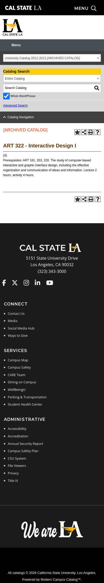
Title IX (13, 480)
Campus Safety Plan (23, 451)
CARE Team (16, 374)
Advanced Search (15, 105)
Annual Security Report (25, 443)
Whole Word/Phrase (22, 96)
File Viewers (17, 465)
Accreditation (18, 436)
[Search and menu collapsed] (89, 8)
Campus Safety (19, 367)
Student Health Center (25, 404)
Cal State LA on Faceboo (4, 283)
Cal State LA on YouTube (49, 283)
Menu (16, 45)
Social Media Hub (21, 328)
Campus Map (18, 360)
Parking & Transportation (27, 397)
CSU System (17, 458)
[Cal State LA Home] (52, 251)
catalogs (18, 573)
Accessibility (17, 428)
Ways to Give (17, 335)
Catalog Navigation (21, 117)
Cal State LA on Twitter (15, 283)
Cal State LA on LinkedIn (37, 283)
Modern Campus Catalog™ (61, 579)
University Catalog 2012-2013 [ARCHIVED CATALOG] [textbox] (42, 58)
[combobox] (52, 58)
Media (12, 320)
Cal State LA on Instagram (26, 283)
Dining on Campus (22, 382)
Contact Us (16, 313)
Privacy (13, 473)
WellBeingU (16, 389)
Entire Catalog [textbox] (15, 78)
